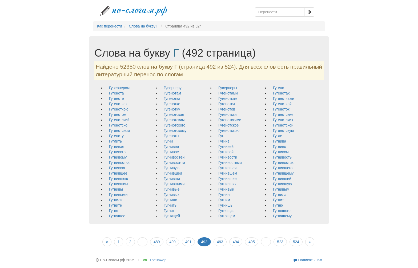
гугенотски (227, 114)
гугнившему (283, 173)
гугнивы (116, 189)
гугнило (170, 200)
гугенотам (172, 93)
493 (220, 242)
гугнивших (227, 184)
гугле (277, 136)
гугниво (279, 146)
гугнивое (171, 152)
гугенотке (172, 104)
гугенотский (119, 120)
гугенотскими (229, 120)
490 (173, 242)
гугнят (169, 210)
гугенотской (283, 125)
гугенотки (226, 104)
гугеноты (171, 136)
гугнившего (282, 168)
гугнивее (171, 146)
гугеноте (116, 98)
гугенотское (228, 125)
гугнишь (225, 205)
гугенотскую (283, 130)
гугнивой (226, 152)
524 (296, 242)
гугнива (279, 141)
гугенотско (118, 125)
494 (236, 242)
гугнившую (282, 184)
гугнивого (117, 152)
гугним (224, 200)
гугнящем (226, 216)
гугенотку (172, 109)
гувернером (119, 88)
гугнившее (118, 173)
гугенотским (174, 120)
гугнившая (227, 168)
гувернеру (173, 88)
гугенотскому (175, 130)
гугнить (170, 205)
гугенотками (283, 98)
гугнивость (282, 157)
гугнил (224, 194)
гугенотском (119, 130)
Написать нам (308, 260)
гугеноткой (282, 104)
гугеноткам (228, 98)
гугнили (115, 200)
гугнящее (117, 216)
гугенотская (174, 114)
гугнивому (118, 157)
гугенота (116, 93)
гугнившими (174, 184)
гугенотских (283, 120)
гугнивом (281, 152)
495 (251, 242)
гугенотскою (228, 130)
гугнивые (172, 189)
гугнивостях (283, 162)
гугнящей (172, 216)
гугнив (224, 141)
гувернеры (227, 88)
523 (280, 242)
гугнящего (282, 210)
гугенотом (117, 114)
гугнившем (227, 173)
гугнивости (227, 157)
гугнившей (173, 173)
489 (157, 242)
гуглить (115, 141)
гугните (115, 205)
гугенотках (118, 104)
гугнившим (118, 184)
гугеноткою (118, 109)
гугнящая (226, 210)
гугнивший (282, 178)
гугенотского (174, 125)
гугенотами (228, 93)
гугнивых (171, 194)
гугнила (279, 194)
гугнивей (226, 146)
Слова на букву (143, 26)
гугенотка (172, 98)
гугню (278, 205)
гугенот (279, 88)
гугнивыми (118, 194)
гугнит (278, 200)
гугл (222, 136)
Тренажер (155, 260)
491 (188, 242)
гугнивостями (230, 162)
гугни (168, 141)
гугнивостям (174, 162)
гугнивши (172, 178)
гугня (113, 210)
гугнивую (171, 168)
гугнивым (281, 189)
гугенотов (226, 109)
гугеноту (116, 136)
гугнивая (116, 146)
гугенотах (281, 93)
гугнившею (118, 178)
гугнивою (117, 168)
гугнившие (227, 178)
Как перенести (109, 26)
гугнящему (282, 216)
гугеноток (281, 109)
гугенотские (283, 114)
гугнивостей (174, 157)
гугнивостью (120, 162)
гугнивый (226, 189)
